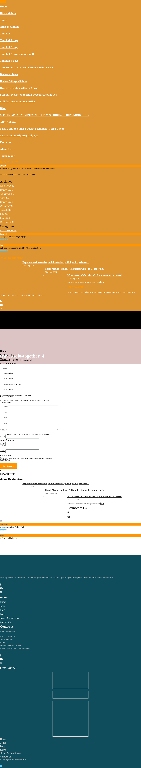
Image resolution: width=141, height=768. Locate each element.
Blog (2, 610)
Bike (3, 108)
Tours (3, 19)
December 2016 (7, 222)
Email (2, 444)
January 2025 (6, 190)
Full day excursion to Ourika (17, 101)
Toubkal (5, 33)
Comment (3, 430)
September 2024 (7, 194)
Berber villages (9, 74)
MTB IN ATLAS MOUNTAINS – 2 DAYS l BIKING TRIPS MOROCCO (44, 115)
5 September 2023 (9, 360)
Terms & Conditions (9, 618)
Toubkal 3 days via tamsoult (17, 53)
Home (3, 6)
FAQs (2, 614)
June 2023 (5, 218)
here (102, 282)
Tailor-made (7, 155)
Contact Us (5, 622)
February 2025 (7, 186)
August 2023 (6, 210)
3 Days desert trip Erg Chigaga (19, 135)
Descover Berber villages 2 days (19, 87)
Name (2, 437)
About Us (5, 149)
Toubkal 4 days (9, 60)
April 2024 (5, 198)
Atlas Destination (8, 230)
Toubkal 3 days (9, 47)
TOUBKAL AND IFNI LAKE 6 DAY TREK (26, 67)
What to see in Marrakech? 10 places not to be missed (94, 275)
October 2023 (6, 206)
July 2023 (4, 214)
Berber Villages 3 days (13, 81)
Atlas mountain (9, 26)
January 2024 (6, 202)
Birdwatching (8, 13)
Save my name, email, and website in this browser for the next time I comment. (27, 458)
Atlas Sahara (8, 121)
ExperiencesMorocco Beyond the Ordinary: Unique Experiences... (55, 262)
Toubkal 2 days (9, 40)
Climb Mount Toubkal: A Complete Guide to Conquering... (74, 268)
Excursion (6, 142)
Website (2, 451)
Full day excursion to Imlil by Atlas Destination (28, 94)
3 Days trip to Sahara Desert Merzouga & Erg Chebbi (32, 128)
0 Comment (26, 360)
